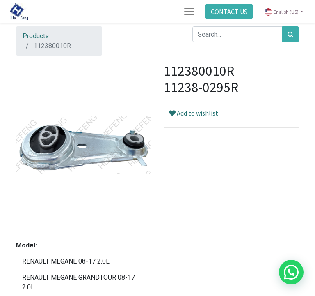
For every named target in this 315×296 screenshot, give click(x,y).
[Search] (290, 34)
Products (36, 36)
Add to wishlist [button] (193, 113)
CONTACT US (229, 11)
